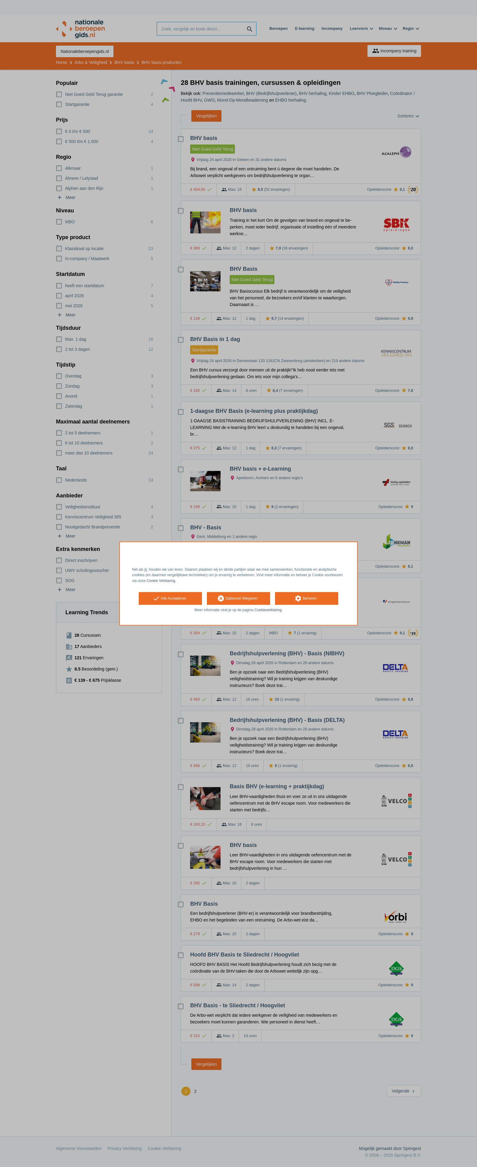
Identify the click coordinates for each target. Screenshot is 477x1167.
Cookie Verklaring (161, 581)
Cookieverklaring (267, 610)
